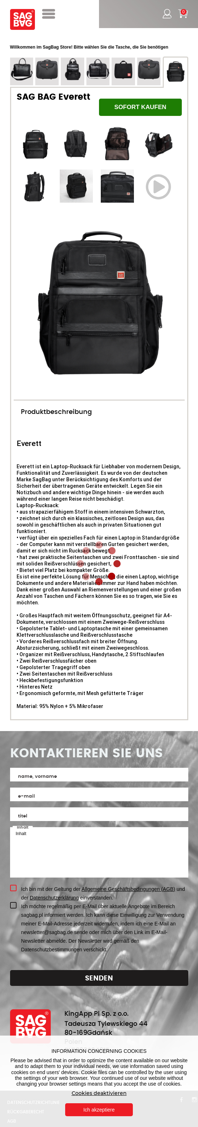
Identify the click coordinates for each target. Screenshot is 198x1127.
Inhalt (22, 827)
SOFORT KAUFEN (140, 107)
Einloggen (166, 13)
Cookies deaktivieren (99, 1093)
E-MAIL (26, 796)
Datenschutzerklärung (54, 898)
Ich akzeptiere (98, 1110)
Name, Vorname (37, 776)
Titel (22, 816)
